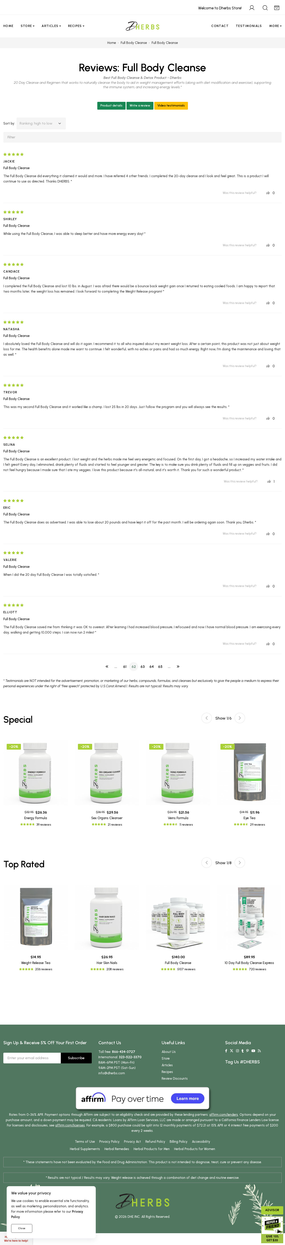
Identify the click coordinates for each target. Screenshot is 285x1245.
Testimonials (249, 26)
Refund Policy (155, 1143)
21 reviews (115, 825)
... (115, 667)
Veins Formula (178, 818)
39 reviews (44, 825)
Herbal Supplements (85, 1151)
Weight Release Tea (35, 964)
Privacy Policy (109, 1143)
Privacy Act (132, 1143)
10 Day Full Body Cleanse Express (249, 964)
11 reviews (186, 825)
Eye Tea (249, 818)
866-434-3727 (123, 1053)
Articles (50, 26)
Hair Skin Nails (107, 964)
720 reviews (257, 971)
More (274, 26)
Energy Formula (35, 818)
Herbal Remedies (116, 1151)
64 (151, 667)
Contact (220, 26)
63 (142, 667)
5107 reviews (186, 971)
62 (134, 667)
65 (160, 667)
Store (26, 26)
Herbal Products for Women (194, 1151)
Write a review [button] (140, 105)
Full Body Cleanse (164, 67)
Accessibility (201, 1143)
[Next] (178, 666)
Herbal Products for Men (152, 1151)
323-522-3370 (130, 1059)
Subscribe (76, 1059)
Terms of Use (85, 1143)
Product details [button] (111, 105)
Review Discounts (175, 1080)
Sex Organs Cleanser (106, 818)
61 (124, 667)
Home (8, 26)
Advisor (272, 1210)
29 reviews (257, 825)
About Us (169, 1053)
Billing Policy (178, 1143)
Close (21, 1228)
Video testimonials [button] (171, 105)
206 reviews (43, 971)
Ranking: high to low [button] (36, 123)
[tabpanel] (178, 783)
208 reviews (114, 971)
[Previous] (106, 666)
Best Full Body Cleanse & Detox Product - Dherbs (142, 78)
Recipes (75, 26)
